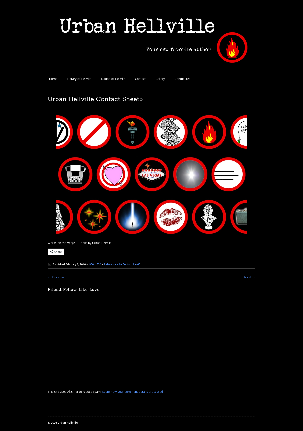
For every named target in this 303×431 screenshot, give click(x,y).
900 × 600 (95, 264)
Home (53, 79)
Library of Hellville (79, 79)
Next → (249, 277)
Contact (140, 79)
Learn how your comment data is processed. (133, 392)
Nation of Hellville (113, 79)
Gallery (160, 79)
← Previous (56, 277)
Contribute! (182, 79)
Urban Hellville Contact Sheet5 (122, 264)
